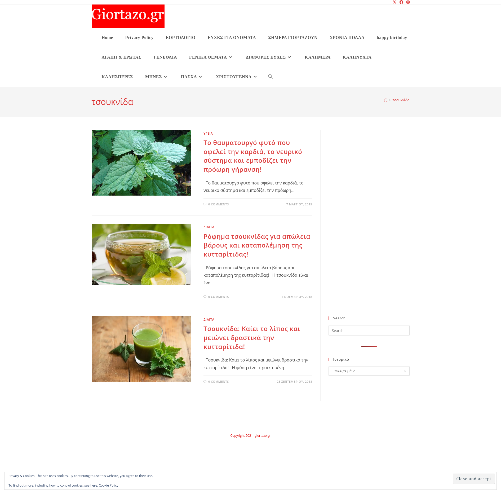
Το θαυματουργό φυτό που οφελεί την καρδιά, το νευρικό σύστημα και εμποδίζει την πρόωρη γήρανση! (252, 156)
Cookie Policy (108, 485)
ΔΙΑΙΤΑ (208, 227)
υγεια (208, 133)
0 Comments (218, 204)
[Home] (385, 100)
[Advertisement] (361, 226)
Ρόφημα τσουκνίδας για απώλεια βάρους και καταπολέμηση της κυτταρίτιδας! (256, 245)
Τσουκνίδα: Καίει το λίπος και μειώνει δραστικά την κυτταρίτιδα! (251, 337)
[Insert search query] (369, 330)
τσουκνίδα (401, 100)
